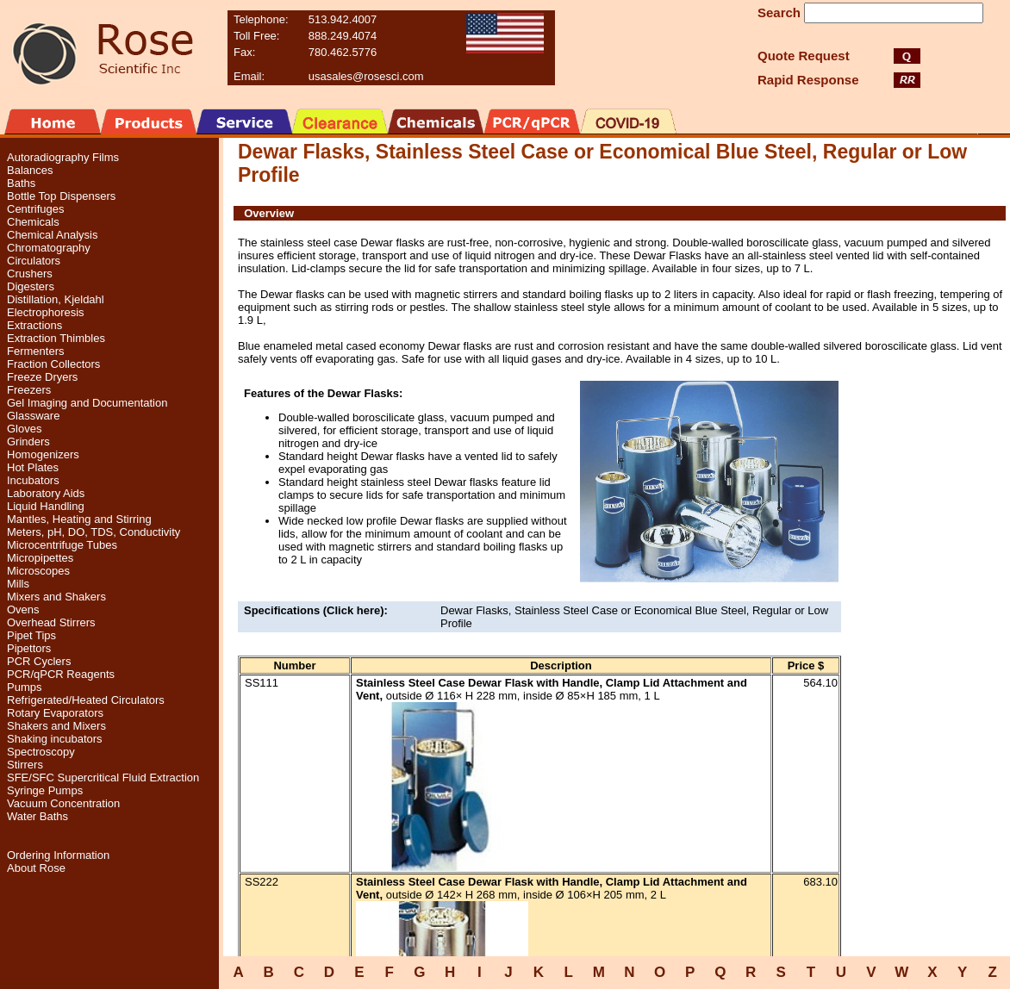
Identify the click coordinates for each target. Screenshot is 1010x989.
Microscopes (38, 570)
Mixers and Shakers (56, 596)
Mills (18, 583)
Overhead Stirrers (51, 622)
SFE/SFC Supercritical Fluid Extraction (103, 777)
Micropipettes (40, 557)
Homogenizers (43, 454)
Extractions (34, 325)
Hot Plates (33, 467)
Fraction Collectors (53, 364)
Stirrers (25, 764)
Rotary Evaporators (55, 712)
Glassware (33, 415)
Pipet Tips (31, 635)
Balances (30, 170)
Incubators (33, 480)
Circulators (33, 260)
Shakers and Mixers (56, 725)
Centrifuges (35, 208)
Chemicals (33, 221)
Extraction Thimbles (56, 338)
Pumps (24, 687)
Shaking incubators (55, 738)
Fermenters (35, 351)
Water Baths (37, 816)
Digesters (30, 286)
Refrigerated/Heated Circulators (86, 700)
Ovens (23, 609)
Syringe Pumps (45, 790)
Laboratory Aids (45, 493)
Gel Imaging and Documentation (87, 402)
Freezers (29, 389)
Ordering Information (58, 855)
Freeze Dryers (42, 376)
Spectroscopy (41, 751)
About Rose (36, 867)
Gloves (24, 428)
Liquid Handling (45, 506)
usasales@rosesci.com (366, 76)
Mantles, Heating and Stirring (79, 519)
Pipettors (29, 648)
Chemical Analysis (52, 234)
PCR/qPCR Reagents (61, 674)
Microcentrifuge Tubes (62, 544)
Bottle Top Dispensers (61, 196)
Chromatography (48, 247)
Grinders (28, 441)
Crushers (30, 273)
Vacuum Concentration (63, 803)
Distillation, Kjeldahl (55, 299)
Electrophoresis (45, 312)
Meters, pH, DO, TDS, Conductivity (93, 532)
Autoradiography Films (63, 157)
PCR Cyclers (39, 661)
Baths (21, 183)
